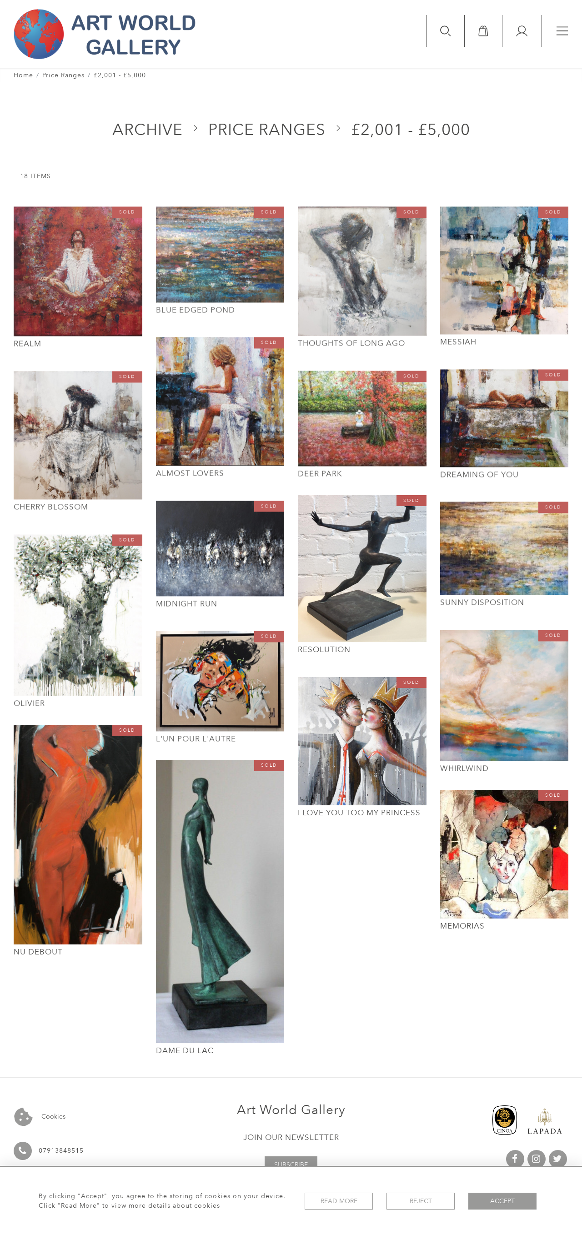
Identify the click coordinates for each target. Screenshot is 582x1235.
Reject (421, 1201)
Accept (502, 1201)
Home (23, 75)
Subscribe (291, 1164)
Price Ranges (63, 75)
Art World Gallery (291, 1110)
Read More (339, 1201)
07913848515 (61, 1150)
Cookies (39, 1117)
